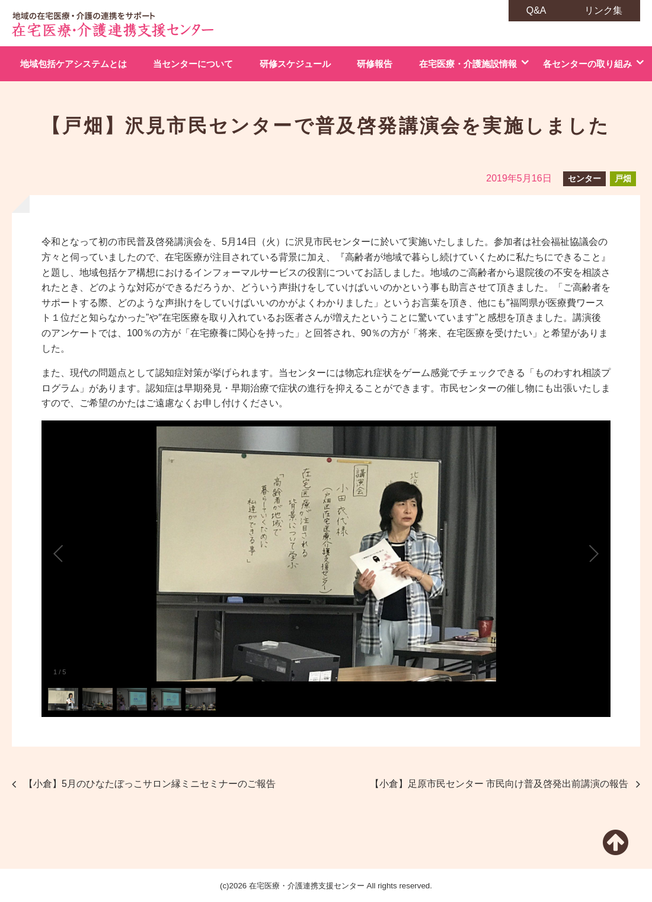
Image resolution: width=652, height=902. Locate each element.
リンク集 (603, 10)
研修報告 (374, 64)
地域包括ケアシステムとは (73, 64)
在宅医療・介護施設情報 (468, 63)
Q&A (536, 10)
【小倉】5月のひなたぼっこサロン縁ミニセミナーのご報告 (150, 784)
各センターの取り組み (587, 63)
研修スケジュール (295, 64)
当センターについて (193, 64)
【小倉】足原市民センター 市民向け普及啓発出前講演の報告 (499, 784)
